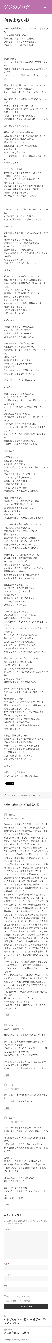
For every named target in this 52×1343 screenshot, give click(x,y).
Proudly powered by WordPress (16, 1340)
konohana (27, 795)
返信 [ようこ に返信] (7, 1108)
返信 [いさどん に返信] (7, 1075)
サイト (6, 1285)
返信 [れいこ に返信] (7, 1015)
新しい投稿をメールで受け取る (18, 1301)
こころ (37, 795)
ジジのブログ (17, 7)
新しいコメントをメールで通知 (18, 1296)
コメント (7, 1229)
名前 (6, 1264)
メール (7, 1275)
